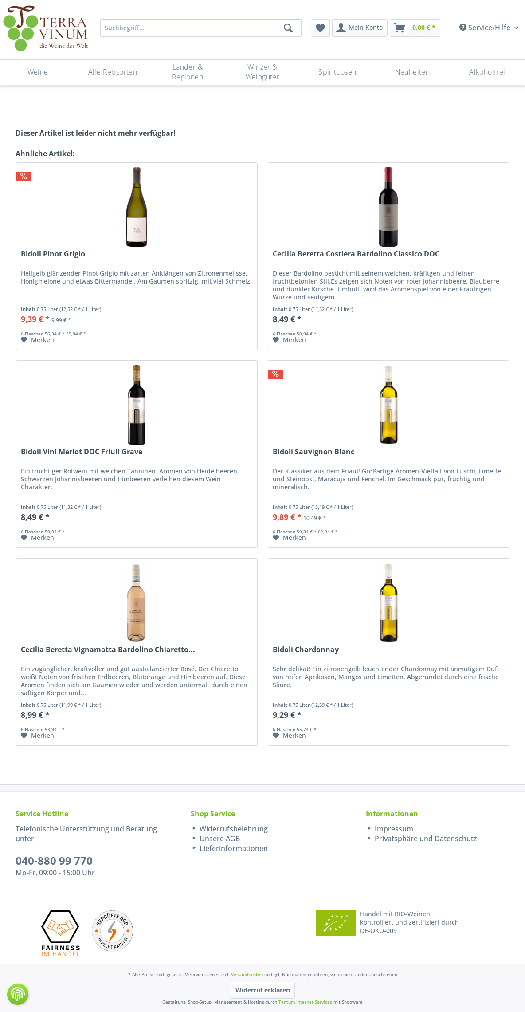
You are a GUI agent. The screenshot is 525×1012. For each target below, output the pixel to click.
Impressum (393, 829)
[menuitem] (320, 28)
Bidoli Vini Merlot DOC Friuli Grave (81, 452)
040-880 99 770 (54, 860)
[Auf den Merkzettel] (37, 340)
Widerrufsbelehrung (233, 829)
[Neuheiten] (412, 72)
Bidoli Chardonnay (306, 649)
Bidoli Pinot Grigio (53, 254)
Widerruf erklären (262, 990)
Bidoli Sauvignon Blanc (313, 452)
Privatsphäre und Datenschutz (425, 838)
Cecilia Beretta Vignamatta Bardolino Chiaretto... (108, 649)
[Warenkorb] (415, 28)
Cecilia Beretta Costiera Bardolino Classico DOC (356, 254)
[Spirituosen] (337, 72)
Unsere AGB (219, 838)
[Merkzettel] (320, 28)
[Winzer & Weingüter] (262, 72)
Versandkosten (247, 974)
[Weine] (37, 72)
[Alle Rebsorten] (112, 72)
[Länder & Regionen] (187, 72)
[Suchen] (288, 28)
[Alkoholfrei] (487, 72)
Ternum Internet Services (305, 1002)
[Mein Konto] (360, 28)
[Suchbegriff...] (201, 28)
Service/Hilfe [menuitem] (485, 27)
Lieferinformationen (233, 848)
